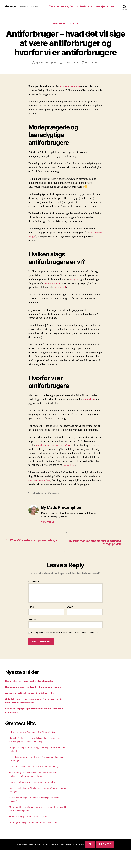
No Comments (92, 63)
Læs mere (105, 844)
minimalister (89, 399)
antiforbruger (38, 493)
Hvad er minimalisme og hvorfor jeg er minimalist (32, 782)
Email (70, 608)
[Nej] (128, 844)
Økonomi (74, 24)
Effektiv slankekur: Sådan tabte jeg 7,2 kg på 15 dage (33, 732)
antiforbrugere (52, 493)
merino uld (61, 287)
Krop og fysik (68, 6)
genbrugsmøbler (52, 283)
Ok (90, 844)
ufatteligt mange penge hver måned (54, 445)
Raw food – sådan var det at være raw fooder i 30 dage (34, 767)
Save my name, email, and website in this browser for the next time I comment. (64, 633)
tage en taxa (68, 465)
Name (31, 608)
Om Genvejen (98, 6)
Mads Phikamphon (46, 63)
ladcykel (74, 279)
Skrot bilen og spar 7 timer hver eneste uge (28, 817)
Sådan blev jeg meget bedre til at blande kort (29, 681)
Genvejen (11, 6)
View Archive (49, 522)
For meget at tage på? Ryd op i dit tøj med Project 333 (33, 823)
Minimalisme (83, 6)
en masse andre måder (40, 480)
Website (32, 620)
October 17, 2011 (70, 63)
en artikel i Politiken (70, 86)
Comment (33, 582)
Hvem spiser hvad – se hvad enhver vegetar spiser (33, 687)
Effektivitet (53, 6)
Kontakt (111, 6)
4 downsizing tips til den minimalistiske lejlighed (31, 693)
